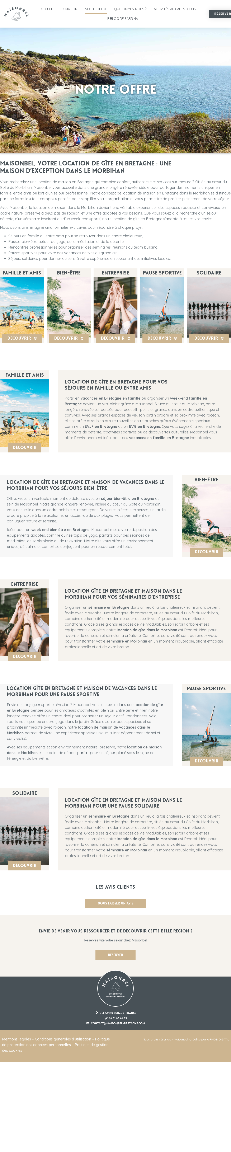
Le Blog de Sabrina (122, 19)
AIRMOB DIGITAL (218, 1039)
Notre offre (96, 9)
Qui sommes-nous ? (130, 9)
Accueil (47, 9)
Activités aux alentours (175, 9)
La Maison (69, 9)
